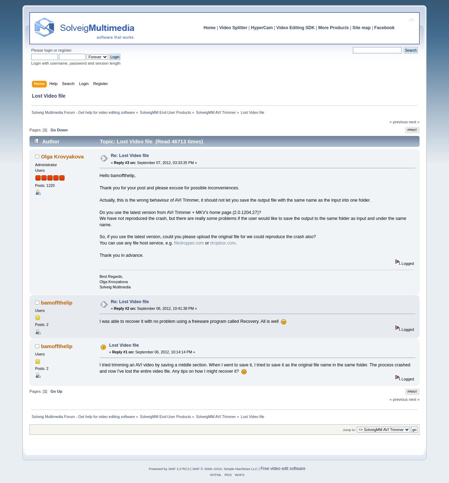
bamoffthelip (57, 303)
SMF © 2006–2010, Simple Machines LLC (224, 469)
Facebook (384, 27)
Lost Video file (124, 345)
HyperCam (262, 27)
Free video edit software (283, 468)
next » (414, 122)
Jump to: (349, 430)
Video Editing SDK (295, 27)
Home (209, 27)
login (48, 50)
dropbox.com (222, 243)
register (64, 50)
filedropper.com (189, 243)
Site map (362, 27)
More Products (333, 27)
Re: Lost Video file (130, 155)
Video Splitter (233, 27)
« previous (399, 122)
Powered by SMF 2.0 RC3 (169, 469)
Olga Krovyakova (62, 156)
